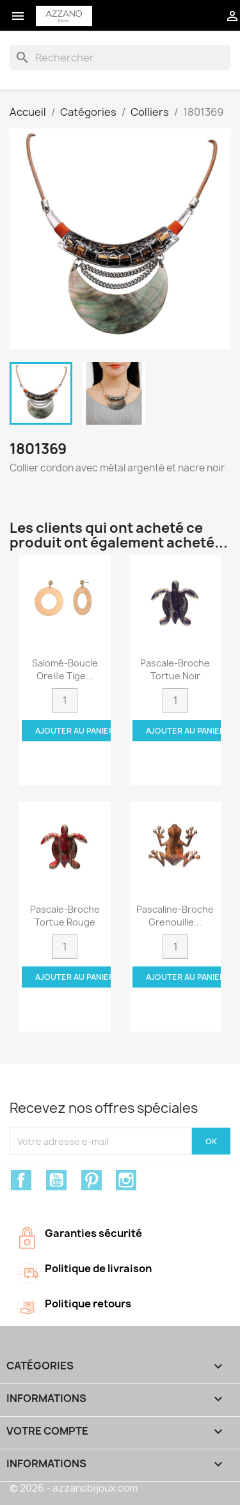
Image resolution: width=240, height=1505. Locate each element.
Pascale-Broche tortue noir (175, 669)
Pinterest (91, 1180)
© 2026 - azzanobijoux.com (74, 1488)
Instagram (126, 1180)
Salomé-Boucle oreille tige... (65, 669)
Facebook (21, 1180)
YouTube (56, 1180)
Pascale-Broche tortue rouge (65, 915)
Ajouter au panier (74, 730)
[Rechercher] (120, 57)
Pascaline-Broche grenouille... (175, 915)
